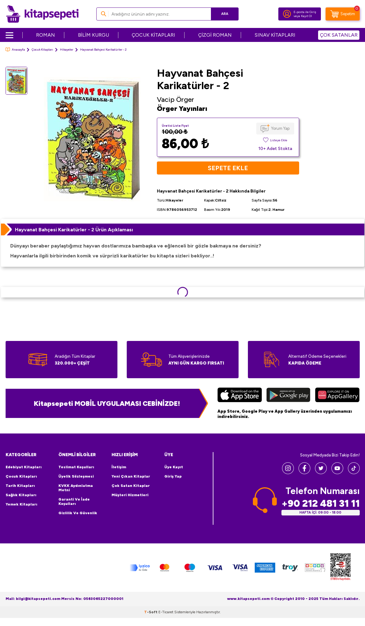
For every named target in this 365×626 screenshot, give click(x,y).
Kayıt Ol (306, 16)
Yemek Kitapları (21, 504)
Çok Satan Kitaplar (131, 485)
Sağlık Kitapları (21, 495)
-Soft (151, 612)
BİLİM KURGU (93, 35)
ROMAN (45, 35)
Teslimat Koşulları (76, 467)
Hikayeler (66, 50)
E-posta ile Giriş (305, 12)
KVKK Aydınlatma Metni (75, 487)
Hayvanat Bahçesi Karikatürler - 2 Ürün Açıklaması (74, 230)
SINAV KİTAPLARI (275, 35)
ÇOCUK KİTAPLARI (153, 35)
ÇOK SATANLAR (339, 35)
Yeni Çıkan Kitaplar (131, 476)
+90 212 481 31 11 (320, 503)
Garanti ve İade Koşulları (74, 501)
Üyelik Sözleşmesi (76, 476)
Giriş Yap (173, 476)
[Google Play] (288, 396)
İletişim (119, 467)
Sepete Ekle (228, 168)
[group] (92, 139)
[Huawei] (337, 396)
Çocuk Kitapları (42, 50)
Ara (224, 14)
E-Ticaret (165, 612)
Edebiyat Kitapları (24, 467)
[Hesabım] (287, 13)
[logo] (42, 14)
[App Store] (239, 396)
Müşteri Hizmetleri (130, 495)
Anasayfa (15, 50)
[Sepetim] (342, 13)
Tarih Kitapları (20, 485)
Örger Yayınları (182, 108)
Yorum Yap (280, 128)
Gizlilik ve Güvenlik (77, 513)
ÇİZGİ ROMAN (215, 35)
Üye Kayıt (173, 467)
